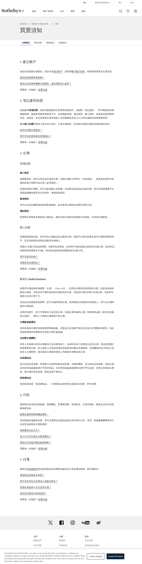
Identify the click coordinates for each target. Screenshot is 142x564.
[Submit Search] (120, 11)
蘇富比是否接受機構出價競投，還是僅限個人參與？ (45, 83)
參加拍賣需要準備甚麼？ (32, 77)
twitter (50, 523)
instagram (73, 523)
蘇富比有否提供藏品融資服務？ (35, 442)
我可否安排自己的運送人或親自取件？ (39, 481)
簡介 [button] (120, 3)
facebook (61, 523)
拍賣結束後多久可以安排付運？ (35, 487)
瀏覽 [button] (73, 11)
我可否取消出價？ (29, 256)
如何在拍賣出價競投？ (31, 130)
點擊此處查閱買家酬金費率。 (34, 414)
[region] (71, 556)
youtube (86, 522)
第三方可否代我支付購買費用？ (35, 436)
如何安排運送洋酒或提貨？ (33, 493)
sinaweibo (99, 522)
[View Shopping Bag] (135, 11)
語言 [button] (132, 3)
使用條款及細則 (92, 545)
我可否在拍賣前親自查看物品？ (35, 136)
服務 (56, 24)
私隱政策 (63, 545)
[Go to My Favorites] (128, 11)
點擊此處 (42, 89)
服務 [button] (83, 11)
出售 (62, 11)
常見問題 (37, 545)
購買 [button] (34, 11)
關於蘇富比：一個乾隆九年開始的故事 (34, 24)
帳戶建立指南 (78, 71)
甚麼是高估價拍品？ (30, 262)
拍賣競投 (26, 43)
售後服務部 (32, 469)
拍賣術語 (62, 43)
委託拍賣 (38, 43)
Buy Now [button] (48, 11)
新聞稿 (62, 540)
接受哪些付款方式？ (30, 430)
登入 (85, 3)
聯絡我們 (37, 540)
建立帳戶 (58, 71)
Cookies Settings (95, 556)
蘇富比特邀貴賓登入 (102, 3)
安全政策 (89, 540)
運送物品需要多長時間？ (32, 475)
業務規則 (50, 43)
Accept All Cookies (115, 556)
